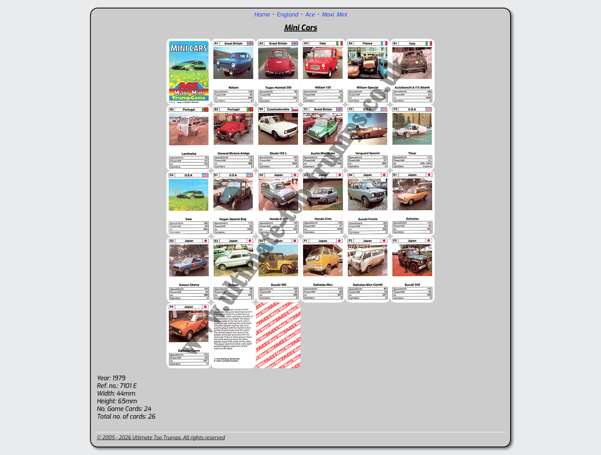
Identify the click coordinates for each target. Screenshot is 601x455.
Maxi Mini (334, 14)
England (287, 14)
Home (262, 14)
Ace (310, 14)
